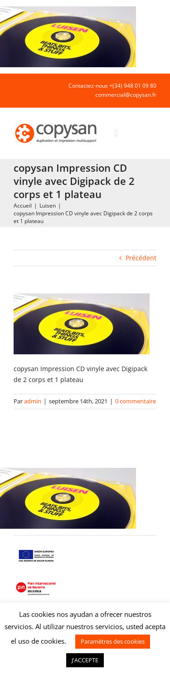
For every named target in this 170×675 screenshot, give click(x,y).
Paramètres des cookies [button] (113, 641)
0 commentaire (135, 401)
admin (32, 401)
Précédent (141, 257)
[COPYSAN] (57, 123)
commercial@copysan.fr (125, 95)
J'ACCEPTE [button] (85, 660)
